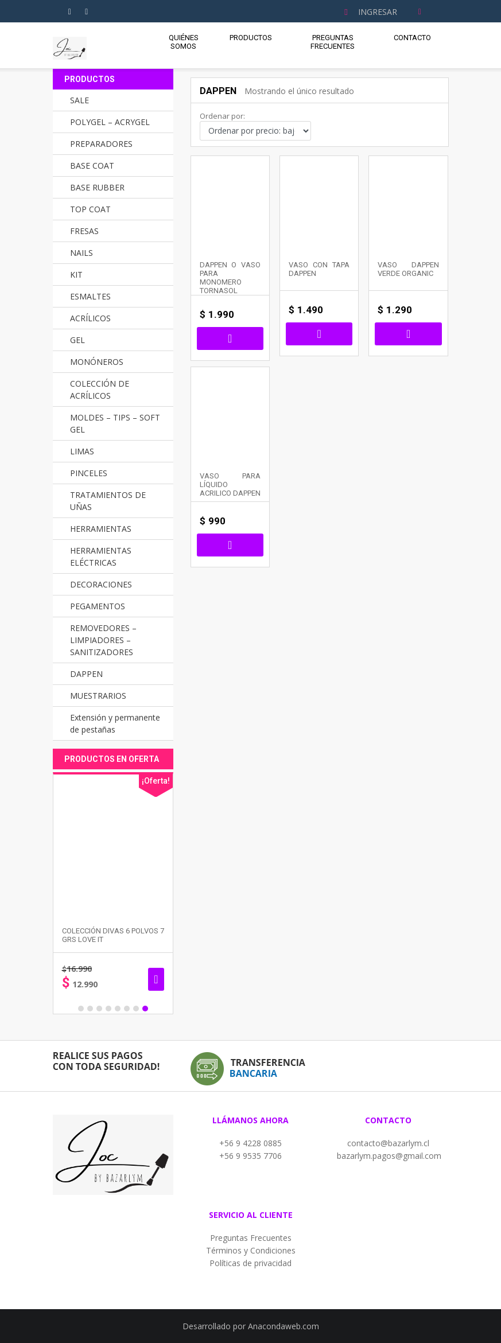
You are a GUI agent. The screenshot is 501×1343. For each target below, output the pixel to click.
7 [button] (136, 1008)
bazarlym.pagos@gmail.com (389, 1155)
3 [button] (99, 1008)
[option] (129, 893)
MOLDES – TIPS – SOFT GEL (115, 423)
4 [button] (108, 1008)
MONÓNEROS (96, 361)
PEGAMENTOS (97, 606)
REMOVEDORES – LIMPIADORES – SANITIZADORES (103, 639)
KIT (76, 274)
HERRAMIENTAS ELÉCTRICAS (100, 556)
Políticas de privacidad (250, 1263)
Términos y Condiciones (251, 1250)
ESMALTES (90, 296)
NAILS (81, 252)
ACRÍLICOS (90, 318)
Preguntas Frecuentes (332, 41)
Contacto (412, 37)
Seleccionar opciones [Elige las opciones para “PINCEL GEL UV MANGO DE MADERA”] (52, 979)
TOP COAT (90, 209)
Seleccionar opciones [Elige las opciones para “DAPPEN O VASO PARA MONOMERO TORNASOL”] (230, 338)
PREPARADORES (101, 143)
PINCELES (88, 473)
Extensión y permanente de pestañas (115, 723)
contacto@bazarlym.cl (388, 1143)
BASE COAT (92, 165)
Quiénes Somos (184, 41)
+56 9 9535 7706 (250, 1155)
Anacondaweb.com (283, 1326)
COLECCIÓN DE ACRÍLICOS (99, 389)
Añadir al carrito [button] (408, 333)
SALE (79, 100)
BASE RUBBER (97, 187)
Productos (251, 37)
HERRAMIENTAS (100, 528)
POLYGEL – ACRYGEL (110, 121)
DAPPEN (86, 673)
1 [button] (81, 1008)
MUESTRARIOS (98, 695)
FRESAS (84, 230)
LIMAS (82, 451)
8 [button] (145, 1008)
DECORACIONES (101, 584)
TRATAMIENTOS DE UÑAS (108, 500)
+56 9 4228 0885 (250, 1143)
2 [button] (90, 1008)
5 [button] (118, 1008)
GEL (77, 339)
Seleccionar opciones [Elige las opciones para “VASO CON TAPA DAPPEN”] (319, 333)
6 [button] (127, 1008)
